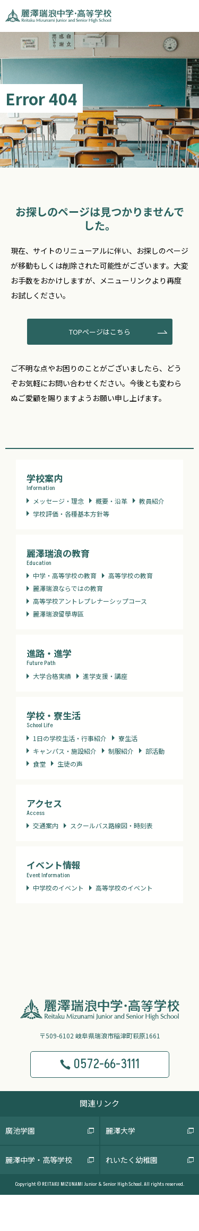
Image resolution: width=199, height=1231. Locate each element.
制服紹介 (121, 750)
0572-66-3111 (99, 1064)
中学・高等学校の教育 (65, 575)
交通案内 (45, 825)
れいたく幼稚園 (132, 1159)
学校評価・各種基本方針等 (71, 513)
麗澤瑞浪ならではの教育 (68, 588)
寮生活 (127, 738)
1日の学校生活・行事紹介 (70, 738)
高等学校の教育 (130, 575)
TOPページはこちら (100, 332)
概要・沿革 (111, 500)
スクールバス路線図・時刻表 (111, 825)
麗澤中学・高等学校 (38, 1159)
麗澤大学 (120, 1130)
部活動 (155, 750)
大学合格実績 (52, 675)
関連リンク (99, 1103)
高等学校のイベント (124, 887)
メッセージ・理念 (58, 500)
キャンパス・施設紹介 (65, 750)
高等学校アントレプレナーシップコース (90, 600)
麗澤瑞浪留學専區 (58, 613)
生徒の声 (70, 763)
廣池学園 (20, 1130)
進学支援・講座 (105, 675)
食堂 (39, 763)
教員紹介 (152, 500)
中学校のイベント (58, 887)
